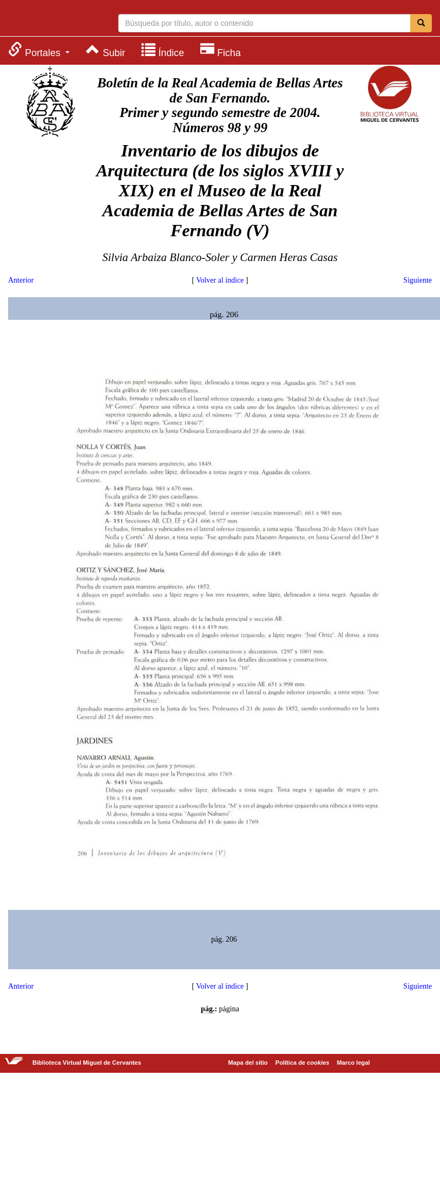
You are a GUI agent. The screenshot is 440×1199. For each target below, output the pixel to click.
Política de (302, 1062)
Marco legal (353, 1062)
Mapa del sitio (248, 1062)
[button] (39, 50)
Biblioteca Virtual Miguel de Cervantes (51, 19)
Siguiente (417, 280)
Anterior (20, 280)
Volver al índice (219, 280)
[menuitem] (39, 50)
